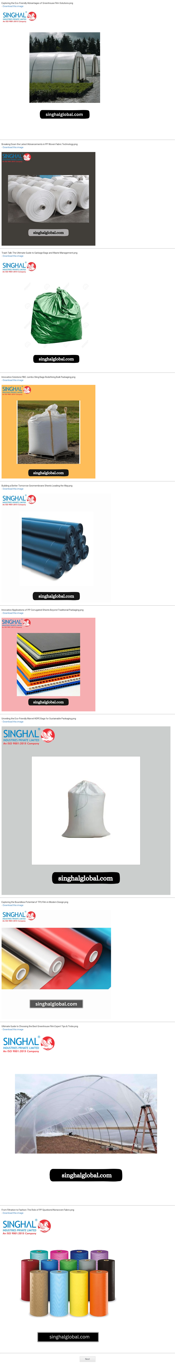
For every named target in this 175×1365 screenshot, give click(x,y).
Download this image (13, 6)
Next (87, 1359)
